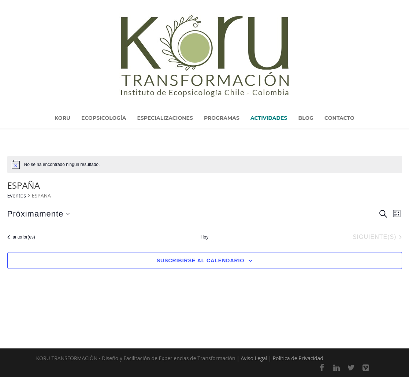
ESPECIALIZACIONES (165, 118)
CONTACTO (339, 118)
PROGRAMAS (221, 118)
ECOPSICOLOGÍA (103, 118)
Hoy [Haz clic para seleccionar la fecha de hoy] (204, 237)
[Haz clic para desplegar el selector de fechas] (38, 214)
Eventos (16, 195)
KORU (62, 118)
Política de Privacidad (298, 358)
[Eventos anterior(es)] (21, 237)
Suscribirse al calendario (201, 260)
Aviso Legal (254, 358)
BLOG (305, 118)
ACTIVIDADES (268, 118)
